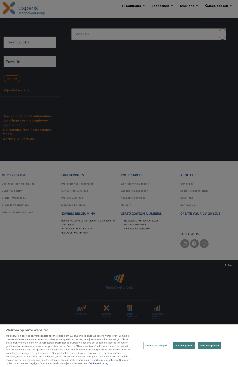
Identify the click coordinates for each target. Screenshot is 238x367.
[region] (119, 345)
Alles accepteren (209, 345)
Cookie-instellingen (156, 345)
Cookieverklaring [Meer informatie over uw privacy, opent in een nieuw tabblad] (98, 363)
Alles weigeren (183, 345)
